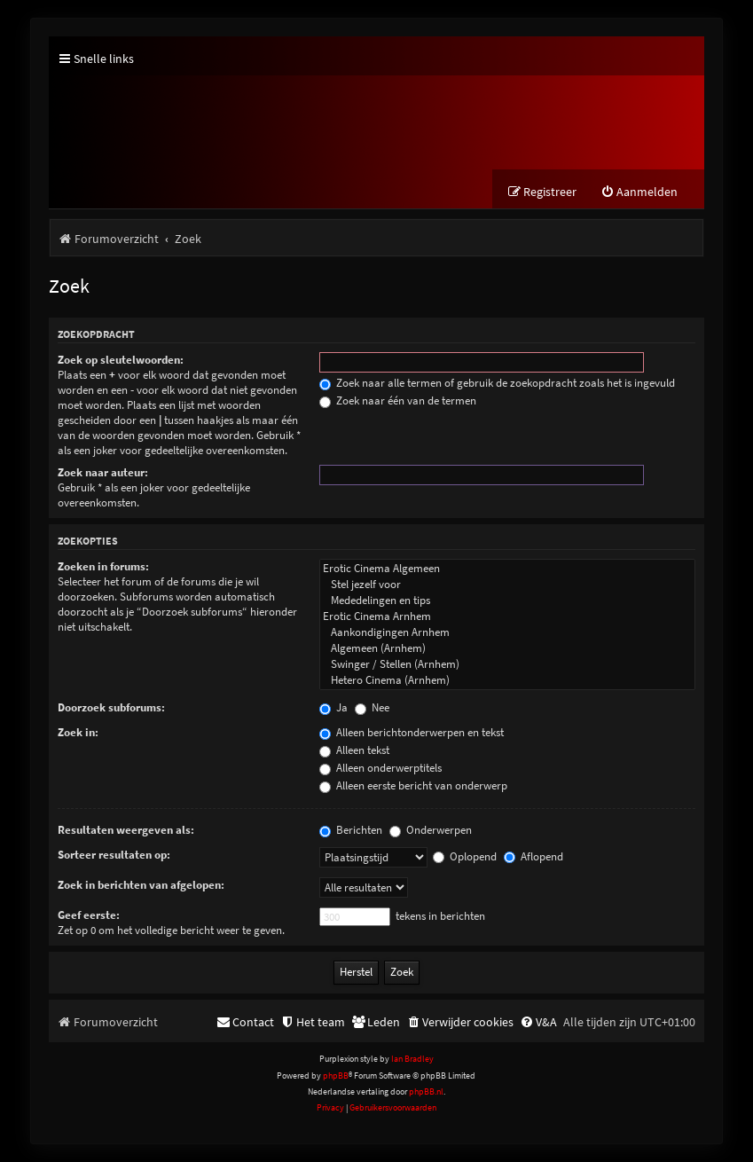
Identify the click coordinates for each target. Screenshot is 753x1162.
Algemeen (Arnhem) (507, 648)
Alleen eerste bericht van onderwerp (413, 785)
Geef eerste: (89, 915)
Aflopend (533, 856)
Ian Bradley (412, 1058)
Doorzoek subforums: (111, 707)
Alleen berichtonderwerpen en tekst (411, 732)
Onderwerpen (430, 829)
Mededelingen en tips (507, 600)
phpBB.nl (426, 1091)
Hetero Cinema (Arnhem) (507, 680)
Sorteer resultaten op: (114, 854)
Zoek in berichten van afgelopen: (141, 884)
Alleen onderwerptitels (380, 767)
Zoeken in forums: (103, 566)
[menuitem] (639, 192)
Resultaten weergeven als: (126, 829)
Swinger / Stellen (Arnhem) (507, 664)
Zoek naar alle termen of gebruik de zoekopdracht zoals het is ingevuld (497, 382)
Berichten (350, 829)
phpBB (336, 1075)
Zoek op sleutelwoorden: (121, 359)
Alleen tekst (354, 750)
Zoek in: (78, 732)
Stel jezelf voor (507, 585)
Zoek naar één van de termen (397, 400)
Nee (372, 707)
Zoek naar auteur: (103, 472)
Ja (333, 707)
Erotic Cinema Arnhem (507, 616)
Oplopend (465, 856)
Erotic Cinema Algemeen (507, 569)
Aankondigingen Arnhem (507, 632)
